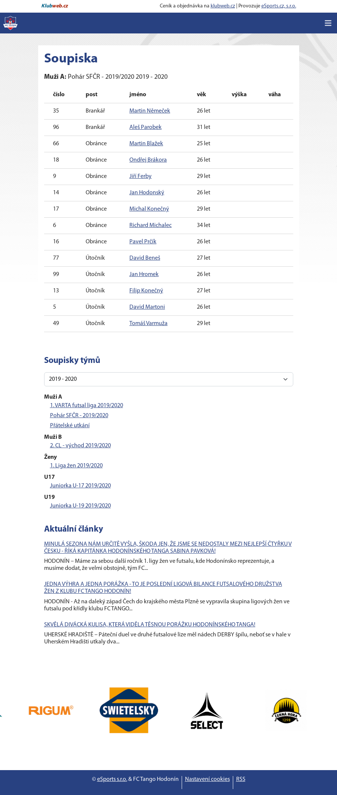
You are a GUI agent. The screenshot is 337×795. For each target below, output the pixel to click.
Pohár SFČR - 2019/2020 (79, 416)
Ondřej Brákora (148, 160)
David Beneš (144, 258)
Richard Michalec (150, 225)
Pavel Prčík (142, 242)
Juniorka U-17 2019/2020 (80, 486)
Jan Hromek (144, 275)
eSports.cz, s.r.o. (278, 6)
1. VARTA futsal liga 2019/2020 (86, 406)
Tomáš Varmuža (148, 324)
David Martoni (147, 307)
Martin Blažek (146, 144)
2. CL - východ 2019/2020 (80, 446)
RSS (240, 779)
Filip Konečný (146, 291)
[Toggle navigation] (328, 23)
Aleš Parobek (145, 127)
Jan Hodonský (146, 193)
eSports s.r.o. (112, 779)
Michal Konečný (149, 209)
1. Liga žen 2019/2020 (76, 466)
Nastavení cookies (207, 779)
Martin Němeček (149, 111)
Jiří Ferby (140, 176)
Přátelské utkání (70, 426)
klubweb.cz (223, 6)
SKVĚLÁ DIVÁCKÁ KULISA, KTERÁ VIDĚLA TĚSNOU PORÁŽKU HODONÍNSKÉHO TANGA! (149, 625)
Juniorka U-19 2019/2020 (80, 506)
